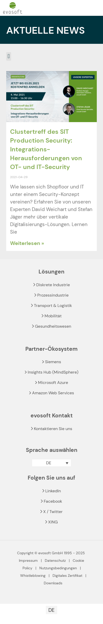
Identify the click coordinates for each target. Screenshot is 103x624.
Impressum (28, 560)
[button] (8, 56)
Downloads (53, 583)
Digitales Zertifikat (67, 575)
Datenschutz (55, 560)
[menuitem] (51, 463)
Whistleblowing (33, 575)
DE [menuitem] (48, 463)
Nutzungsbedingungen (58, 568)
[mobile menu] (96, 8)
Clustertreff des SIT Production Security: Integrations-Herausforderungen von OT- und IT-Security (46, 149)
